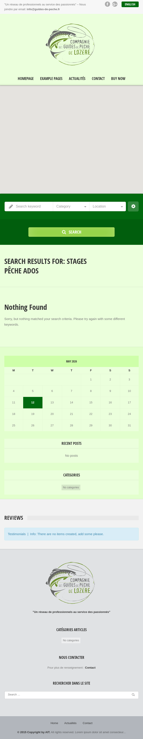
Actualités (77, 78)
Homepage (26, 78)
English (130, 4)
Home (54, 723)
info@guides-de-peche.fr (43, 9)
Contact (98, 78)
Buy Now (118, 78)
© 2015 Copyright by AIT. (33, 732)
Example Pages (51, 78)
